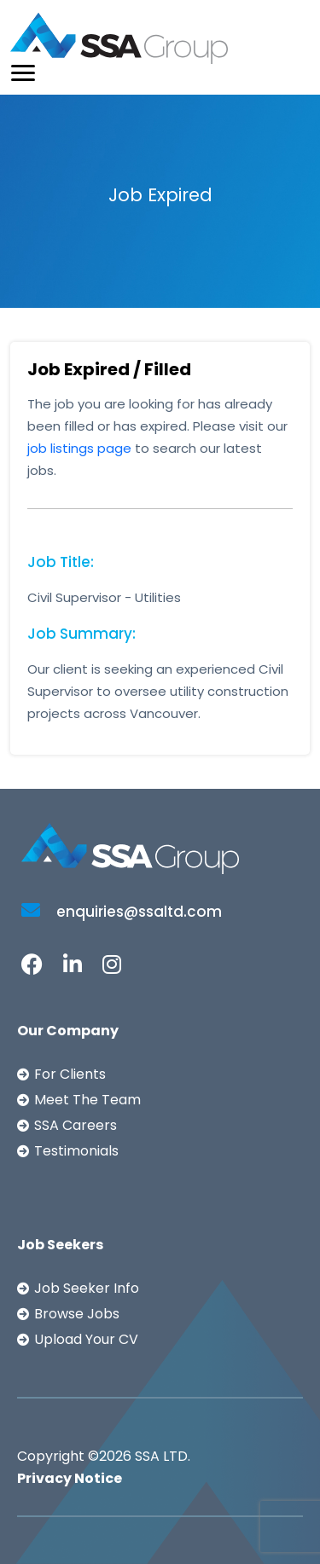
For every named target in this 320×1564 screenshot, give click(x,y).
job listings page (79, 448)
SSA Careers (75, 1125)
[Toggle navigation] (23, 73)
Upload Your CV (86, 1339)
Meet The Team (87, 1099)
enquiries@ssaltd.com (121, 911)
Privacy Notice (69, 1478)
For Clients (70, 1074)
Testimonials (76, 1151)
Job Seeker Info (86, 1288)
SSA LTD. (162, 1456)
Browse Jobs (76, 1314)
